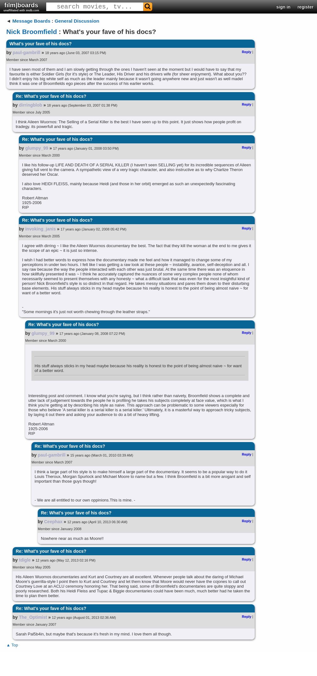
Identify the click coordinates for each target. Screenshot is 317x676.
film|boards (21, 7)
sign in (283, 6)
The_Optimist (33, 617)
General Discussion (77, 21)
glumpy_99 (36, 148)
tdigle (25, 559)
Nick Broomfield (31, 31)
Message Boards (31, 21)
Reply (246, 52)
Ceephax (53, 521)
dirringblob (30, 105)
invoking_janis (40, 228)
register (306, 6)
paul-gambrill (26, 52)
